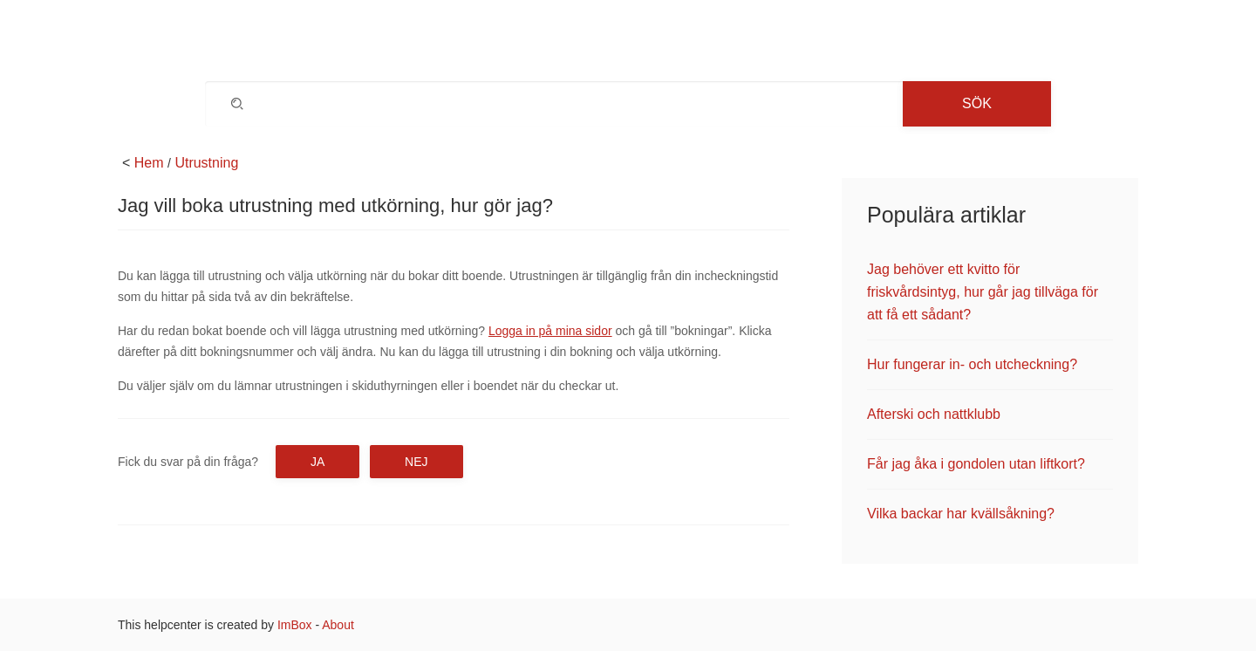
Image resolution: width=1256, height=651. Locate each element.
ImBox (294, 625)
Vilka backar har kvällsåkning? (961, 513)
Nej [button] (416, 462)
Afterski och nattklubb (933, 414)
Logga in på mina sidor (550, 331)
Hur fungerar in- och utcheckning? (972, 364)
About (338, 625)
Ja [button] (317, 462)
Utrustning (206, 162)
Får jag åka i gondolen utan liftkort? (976, 463)
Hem (149, 162)
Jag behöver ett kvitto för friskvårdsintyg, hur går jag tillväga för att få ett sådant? (982, 292)
